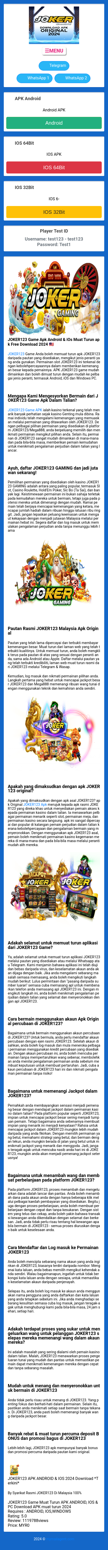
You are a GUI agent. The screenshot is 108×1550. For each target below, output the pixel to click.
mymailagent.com (60, 1539)
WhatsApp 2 (72, 78)
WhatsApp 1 (34, 78)
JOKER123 (16, 354)
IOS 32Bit (54, 212)
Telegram (54, 66)
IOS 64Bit (54, 167)
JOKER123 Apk (35, 805)
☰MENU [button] (54, 51)
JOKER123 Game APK (25, 410)
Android (54, 123)
